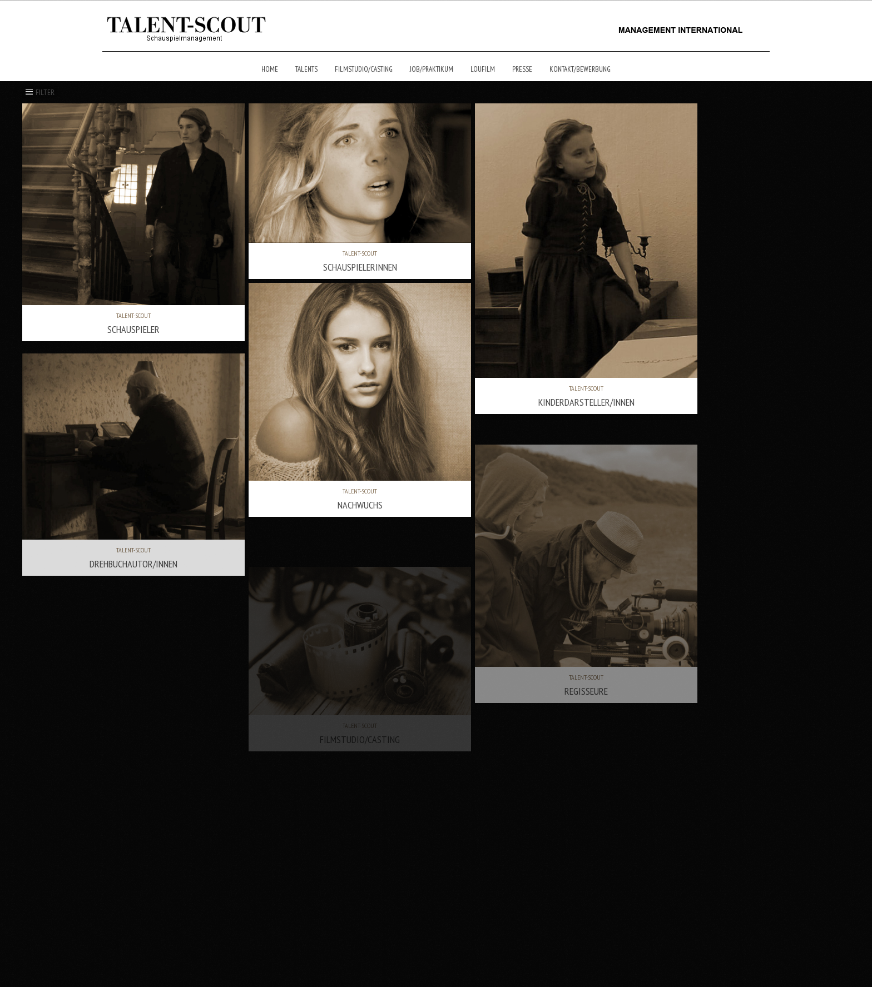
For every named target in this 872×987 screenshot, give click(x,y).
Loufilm (482, 69)
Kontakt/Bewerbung (580, 69)
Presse (522, 69)
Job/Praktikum (431, 69)
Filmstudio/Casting (364, 69)
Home (269, 69)
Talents (306, 69)
